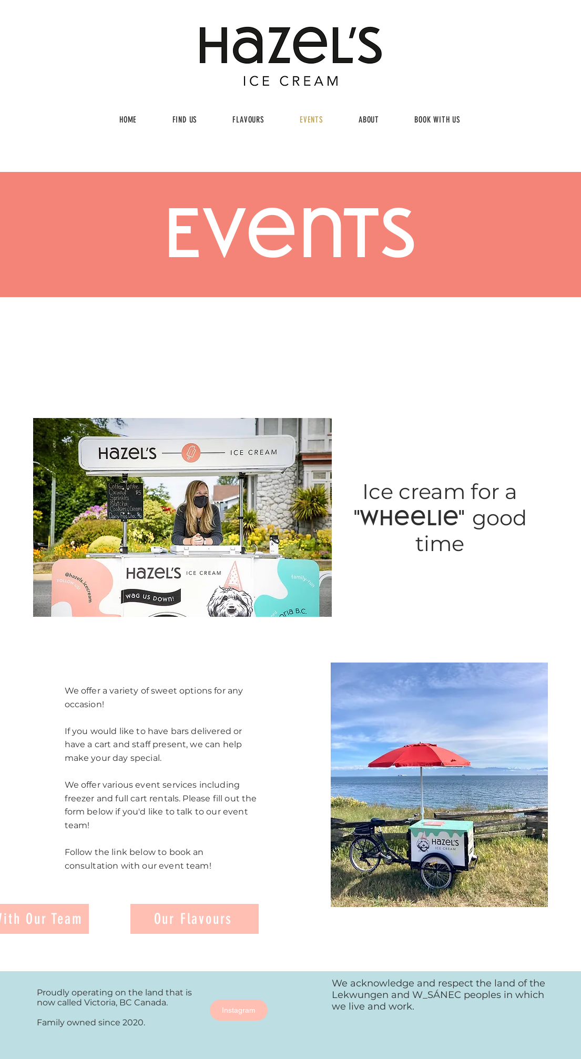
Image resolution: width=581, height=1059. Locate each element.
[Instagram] (239, 1010)
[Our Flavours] (194, 919)
